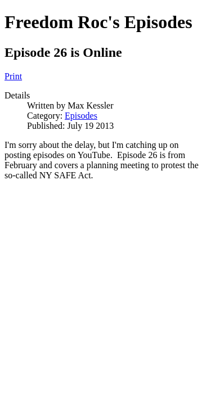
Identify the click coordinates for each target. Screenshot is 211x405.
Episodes (81, 115)
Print (13, 76)
